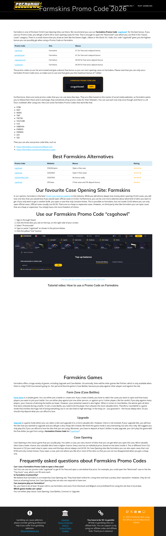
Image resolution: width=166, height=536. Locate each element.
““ (122, 32)
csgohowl (18, 50)
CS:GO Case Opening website (58, 196)
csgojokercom (20, 60)
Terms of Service (65, 523)
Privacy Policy (65, 528)
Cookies (65, 531)
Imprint (65, 525)
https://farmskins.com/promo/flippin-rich (34, 147)
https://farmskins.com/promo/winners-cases (35, 149)
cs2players (19, 65)
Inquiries (65, 520)
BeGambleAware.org (30, 531)
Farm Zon (18, 397)
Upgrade (17, 423)
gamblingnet (20, 55)
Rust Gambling (145, 6)
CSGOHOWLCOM (21, 177)
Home (111, 6)
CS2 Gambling (126, 6)
